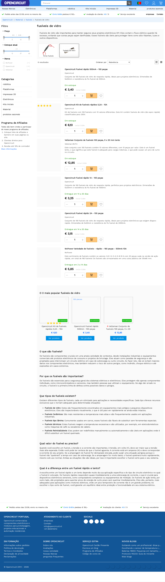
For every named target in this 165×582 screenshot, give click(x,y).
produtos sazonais (155, 9)
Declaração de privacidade (16, 554)
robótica (71, 9)
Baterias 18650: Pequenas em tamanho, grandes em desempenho (141, 551)
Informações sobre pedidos (16, 545)
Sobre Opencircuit (53, 541)
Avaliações (48, 548)
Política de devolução (14, 548)
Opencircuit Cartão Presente (95, 545)
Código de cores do (91, 554)
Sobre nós (48, 545)
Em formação (11, 541)
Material (132, 9)
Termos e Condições (13, 551)
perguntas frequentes (53, 556)
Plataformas (51, 9)
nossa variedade (50, 551)
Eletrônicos (31, 9)
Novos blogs (129, 541)
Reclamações (10, 556)
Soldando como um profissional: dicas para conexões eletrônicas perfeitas (141, 545)
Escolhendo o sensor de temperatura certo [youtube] (141, 548)
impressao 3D (112, 9)
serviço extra (90, 541)
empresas (150, 14)
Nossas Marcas (8, 9)
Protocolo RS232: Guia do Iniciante (138, 554)
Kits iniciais (91, 9)
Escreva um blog (90, 548)
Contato (160, 14)
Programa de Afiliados (92, 551)
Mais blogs (127, 556)
